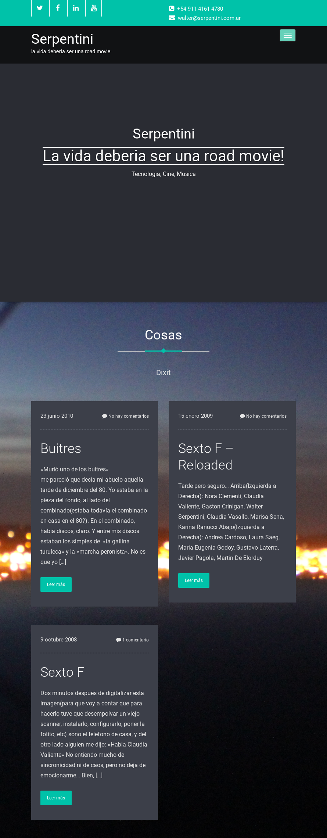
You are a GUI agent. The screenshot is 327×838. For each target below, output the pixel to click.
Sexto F (62, 672)
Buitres (60, 448)
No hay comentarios (125, 416)
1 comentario (132, 640)
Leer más (56, 584)
